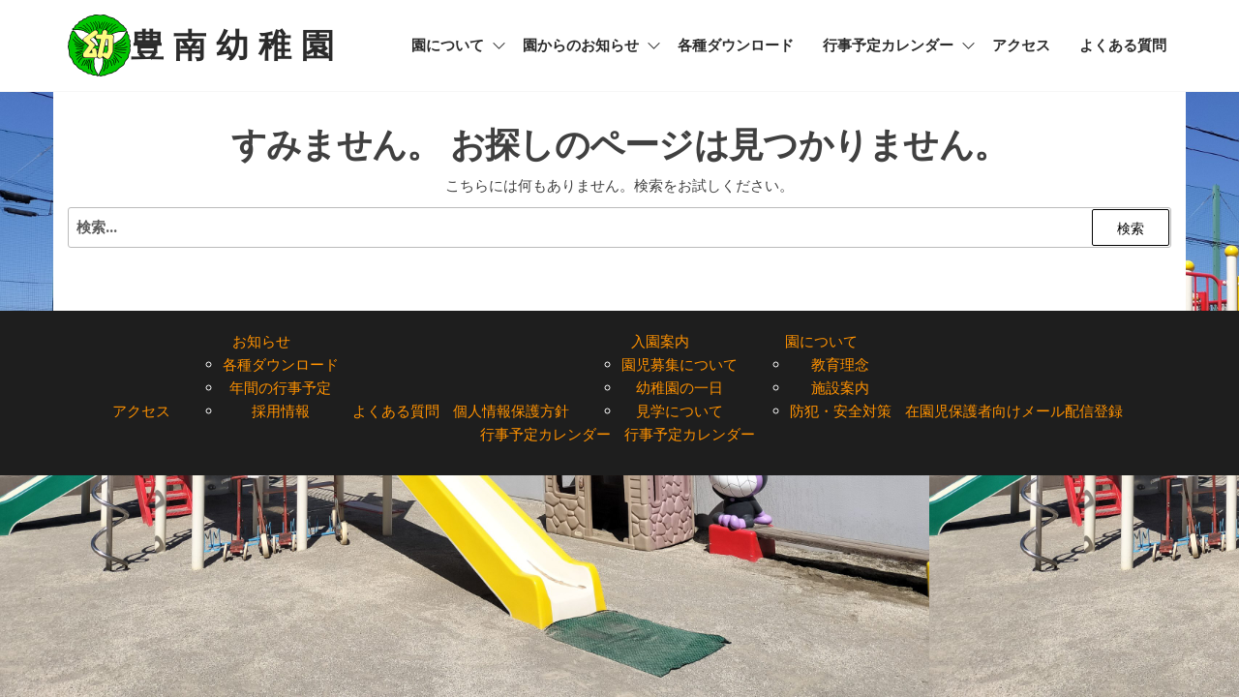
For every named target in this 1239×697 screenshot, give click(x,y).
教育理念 (840, 364)
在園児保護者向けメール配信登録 (1014, 411)
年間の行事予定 (280, 388)
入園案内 (660, 341)
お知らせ (261, 341)
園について (447, 45)
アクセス (1021, 45)
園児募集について (679, 364)
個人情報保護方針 (511, 411)
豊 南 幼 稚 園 (232, 45)
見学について (679, 411)
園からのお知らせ (581, 45)
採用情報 (281, 411)
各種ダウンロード (736, 45)
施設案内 (840, 388)
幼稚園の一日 (679, 388)
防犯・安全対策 (840, 411)
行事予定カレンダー (888, 45)
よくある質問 (1122, 45)
